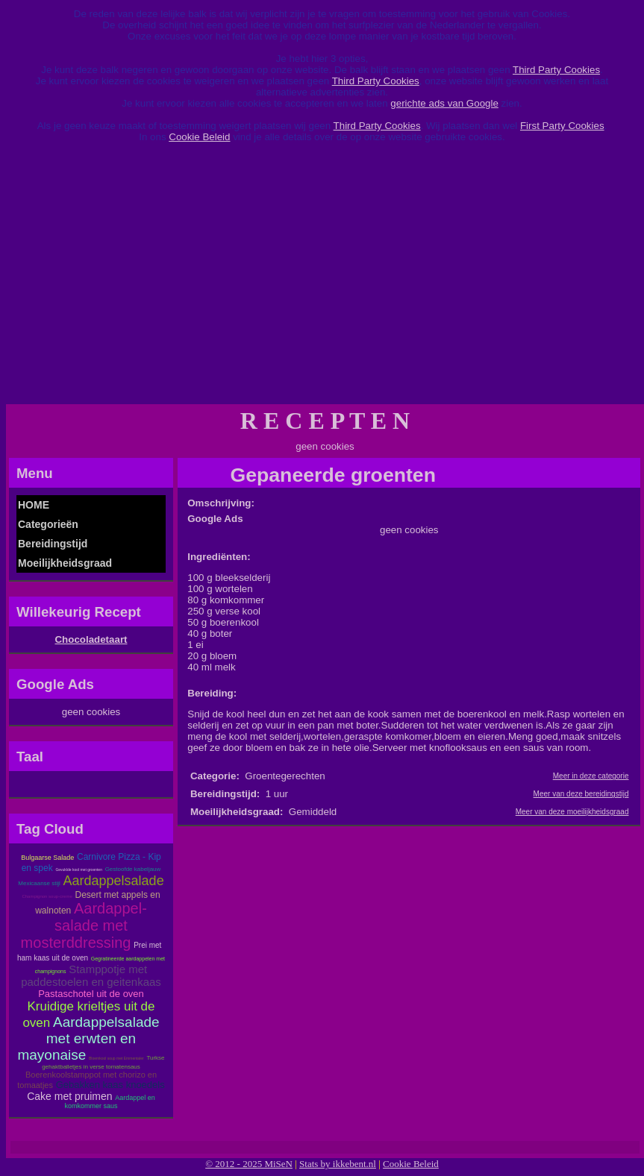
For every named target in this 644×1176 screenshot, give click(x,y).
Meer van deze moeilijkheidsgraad (572, 812)
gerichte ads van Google (444, 103)
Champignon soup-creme (47, 896)
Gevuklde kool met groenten (78, 869)
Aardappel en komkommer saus (109, 1102)
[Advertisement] (322, 278)
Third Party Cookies (556, 69)
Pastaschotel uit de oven (91, 993)
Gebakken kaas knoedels (110, 1084)
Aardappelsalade (113, 880)
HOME (33, 505)
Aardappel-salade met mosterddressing (84, 925)
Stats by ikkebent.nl (337, 1163)
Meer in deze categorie (591, 776)
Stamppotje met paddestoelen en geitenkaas (91, 975)
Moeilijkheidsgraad (65, 563)
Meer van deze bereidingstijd (581, 794)
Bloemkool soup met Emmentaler (116, 1058)
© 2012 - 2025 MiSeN (249, 1163)
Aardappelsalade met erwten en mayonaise (88, 1038)
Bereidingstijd (52, 544)
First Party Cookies (562, 125)
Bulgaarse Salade (47, 857)
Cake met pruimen (69, 1096)
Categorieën (48, 524)
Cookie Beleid (199, 136)
